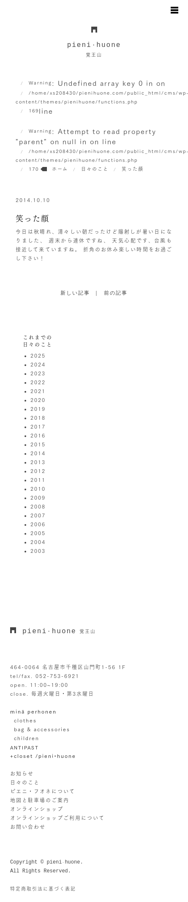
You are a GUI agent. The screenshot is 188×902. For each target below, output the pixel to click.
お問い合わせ (28, 826)
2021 (38, 391)
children (26, 738)
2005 (38, 533)
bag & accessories (42, 729)
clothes (25, 720)
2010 (38, 488)
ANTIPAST (24, 747)
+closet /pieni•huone (43, 755)
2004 (38, 541)
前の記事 (116, 293)
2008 (38, 506)
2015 (38, 444)
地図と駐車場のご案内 (39, 800)
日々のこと (25, 782)
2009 (38, 497)
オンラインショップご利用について (57, 817)
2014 (38, 453)
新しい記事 (75, 293)
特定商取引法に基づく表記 (43, 888)
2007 (38, 515)
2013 (38, 462)
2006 (38, 524)
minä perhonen (33, 711)
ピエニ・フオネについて (42, 791)
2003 (38, 550)
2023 (38, 373)
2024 (38, 364)
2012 (38, 470)
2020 (38, 399)
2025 (38, 355)
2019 (38, 408)
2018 (38, 417)
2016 (38, 435)
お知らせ (22, 773)
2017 (38, 426)
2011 (38, 479)
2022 (38, 382)
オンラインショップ (36, 809)
